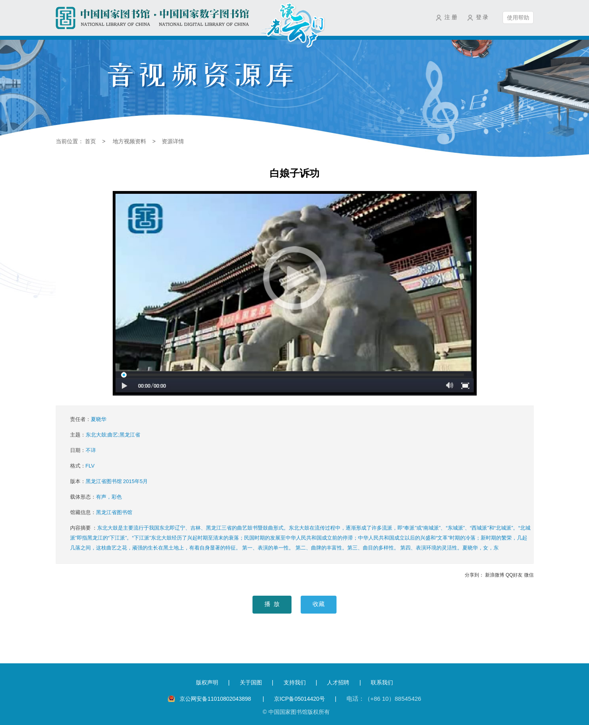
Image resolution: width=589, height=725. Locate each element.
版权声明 (207, 682)
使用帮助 (518, 17)
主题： (105, 435)
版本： (109, 481)
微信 (529, 575)
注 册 (450, 17)
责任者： (88, 419)
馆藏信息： (101, 512)
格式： (82, 466)
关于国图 (251, 682)
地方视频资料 (129, 141)
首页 (90, 141)
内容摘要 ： (300, 538)
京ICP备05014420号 (299, 699)
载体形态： (96, 497)
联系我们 (382, 682)
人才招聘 (338, 682)
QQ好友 (513, 575)
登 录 (482, 17)
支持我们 (295, 682)
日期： (83, 450)
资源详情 (173, 141)
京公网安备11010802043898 (216, 699)
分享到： (474, 575)
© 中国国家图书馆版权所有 (295, 712)
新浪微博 (494, 575)
